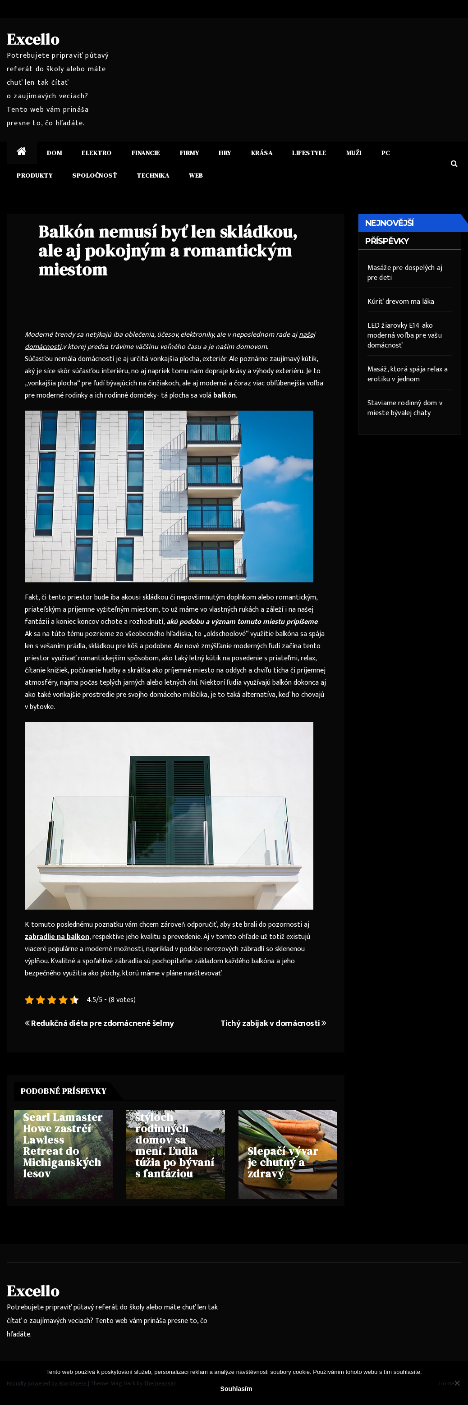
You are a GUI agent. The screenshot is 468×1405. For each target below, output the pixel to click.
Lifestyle (309, 152)
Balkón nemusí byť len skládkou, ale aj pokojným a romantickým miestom (168, 250)
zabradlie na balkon (57, 937)
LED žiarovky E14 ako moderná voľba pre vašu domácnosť (404, 336)
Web (196, 175)
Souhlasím (236, 1388)
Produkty (34, 175)
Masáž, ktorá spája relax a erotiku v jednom (407, 374)
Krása (262, 152)
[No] (456, 1382)
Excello (33, 39)
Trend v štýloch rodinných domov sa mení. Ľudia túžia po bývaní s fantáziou (175, 1139)
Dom (54, 152)
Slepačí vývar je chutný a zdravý (283, 1162)
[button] (454, 164)
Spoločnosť (94, 175)
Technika (153, 175)
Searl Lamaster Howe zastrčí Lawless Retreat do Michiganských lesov (63, 1145)
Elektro (97, 152)
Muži (354, 152)
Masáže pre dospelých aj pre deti (405, 273)
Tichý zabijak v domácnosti (273, 1023)
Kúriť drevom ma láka (401, 302)
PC (385, 152)
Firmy (189, 152)
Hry (225, 152)
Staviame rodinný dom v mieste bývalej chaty (404, 408)
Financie (146, 152)
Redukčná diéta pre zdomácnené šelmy (99, 1023)
